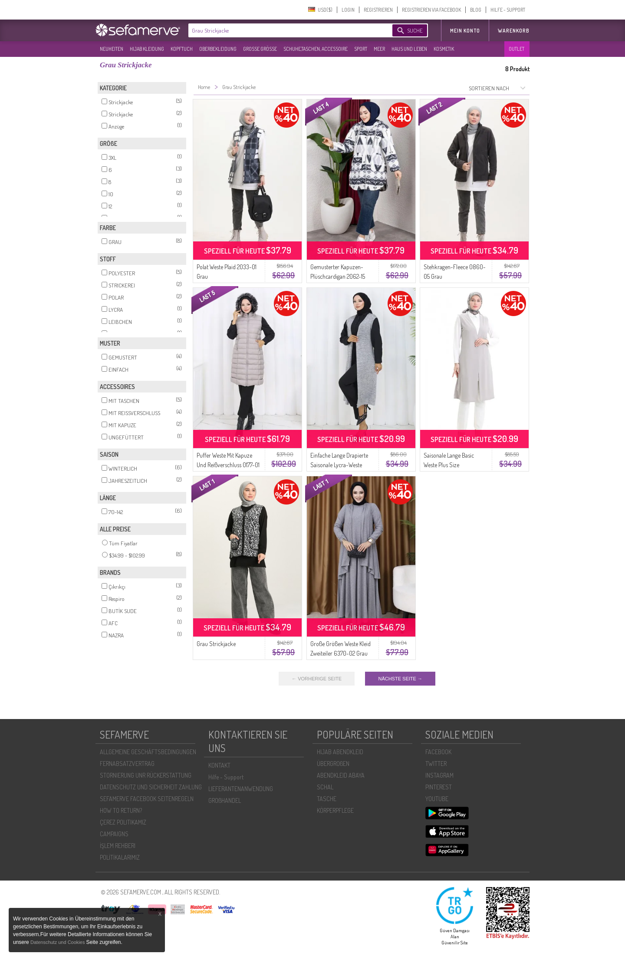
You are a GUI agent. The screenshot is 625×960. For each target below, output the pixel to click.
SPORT (360, 49)
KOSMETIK (444, 49)
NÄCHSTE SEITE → (400, 678)
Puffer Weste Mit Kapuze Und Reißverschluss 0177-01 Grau (228, 465)
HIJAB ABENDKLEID (340, 751)
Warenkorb (514, 30)
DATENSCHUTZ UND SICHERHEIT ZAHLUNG (151, 787)
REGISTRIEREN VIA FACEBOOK (431, 10)
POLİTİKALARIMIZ (120, 857)
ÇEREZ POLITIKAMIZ (123, 822)
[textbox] (283, 30)
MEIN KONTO (465, 30)
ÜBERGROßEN (333, 763)
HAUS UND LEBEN (409, 49)
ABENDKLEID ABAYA (341, 775)
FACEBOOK (438, 751)
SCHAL (325, 787)
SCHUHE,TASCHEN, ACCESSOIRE (315, 49)
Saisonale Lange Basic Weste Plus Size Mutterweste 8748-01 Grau (454, 465)
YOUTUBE (436, 798)
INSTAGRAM (439, 775)
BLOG (475, 10)
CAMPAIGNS (114, 834)
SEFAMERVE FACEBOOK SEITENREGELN (147, 798)
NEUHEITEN (111, 49)
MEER (379, 49)
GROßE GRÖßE (260, 49)
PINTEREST (438, 787)
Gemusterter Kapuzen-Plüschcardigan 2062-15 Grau (337, 276)
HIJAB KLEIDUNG (147, 49)
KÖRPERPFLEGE (335, 810)
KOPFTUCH (182, 49)
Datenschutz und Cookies (58, 942)
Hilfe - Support (225, 777)
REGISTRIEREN (378, 10)
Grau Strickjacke (216, 643)
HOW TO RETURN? (121, 810)
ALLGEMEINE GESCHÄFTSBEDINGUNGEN (148, 751)
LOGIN (348, 10)
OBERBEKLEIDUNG (218, 49)
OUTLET (516, 49)
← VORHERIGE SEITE (317, 678)
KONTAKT (219, 765)
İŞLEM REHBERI (117, 845)
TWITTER (436, 763)
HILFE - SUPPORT (507, 10)
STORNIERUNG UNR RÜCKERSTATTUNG (145, 775)
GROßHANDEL (224, 800)
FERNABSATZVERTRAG (127, 763)
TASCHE (326, 798)
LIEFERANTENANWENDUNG (240, 788)
